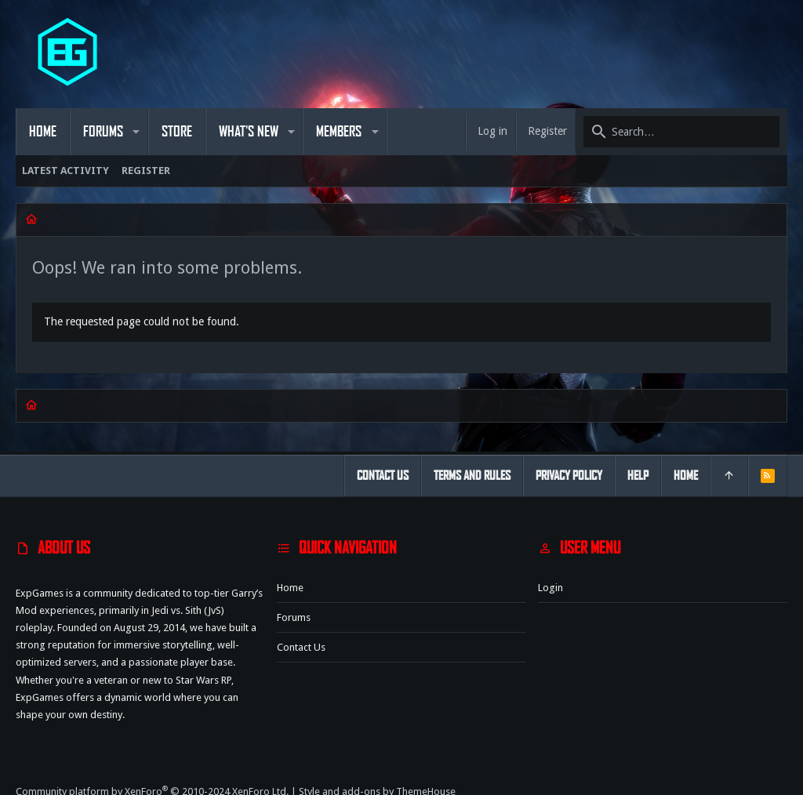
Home (290, 588)
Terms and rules (472, 475)
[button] (136, 131)
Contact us (301, 647)
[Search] (681, 131)
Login (550, 588)
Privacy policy (569, 475)
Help (638, 475)
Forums (294, 617)
